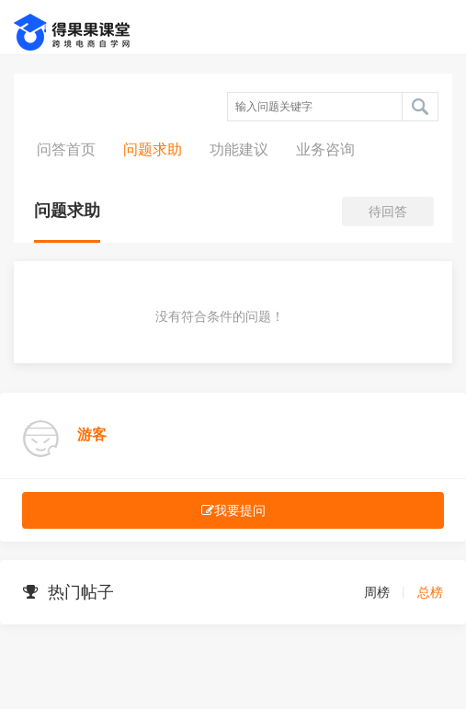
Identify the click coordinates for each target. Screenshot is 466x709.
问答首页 (66, 149)
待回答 (388, 211)
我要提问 (233, 510)
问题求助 (152, 149)
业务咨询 (325, 149)
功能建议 (239, 149)
